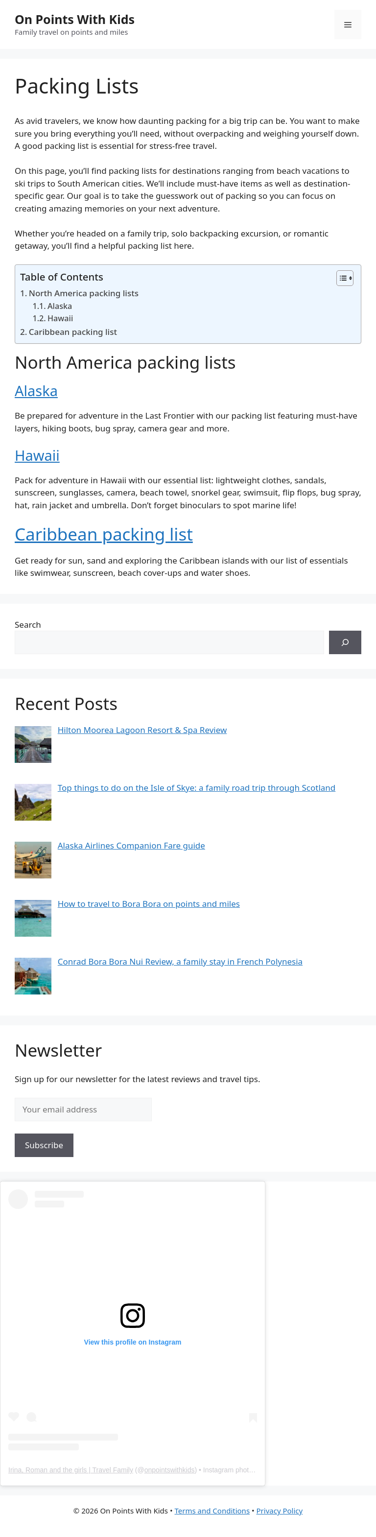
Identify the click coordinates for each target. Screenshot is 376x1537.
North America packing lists (84, 293)
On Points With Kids (75, 19)
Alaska (59, 306)
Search (28, 624)
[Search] (345, 642)
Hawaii (60, 318)
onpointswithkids (169, 1470)
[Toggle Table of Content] (340, 278)
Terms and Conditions (212, 1510)
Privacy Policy (280, 1510)
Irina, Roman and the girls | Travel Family (70, 1470)
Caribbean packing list (73, 331)
